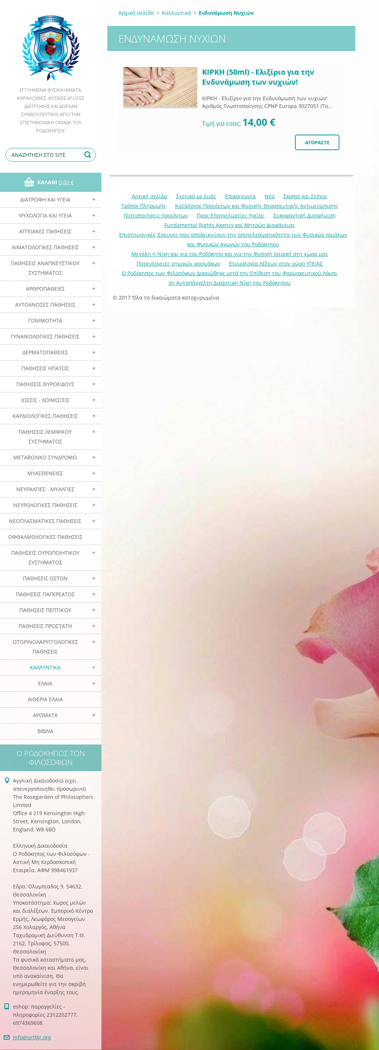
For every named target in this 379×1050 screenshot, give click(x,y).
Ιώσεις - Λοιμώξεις (45, 400)
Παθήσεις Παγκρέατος (45, 594)
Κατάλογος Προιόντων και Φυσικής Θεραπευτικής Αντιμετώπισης (256, 205)
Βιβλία (45, 731)
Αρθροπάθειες (45, 288)
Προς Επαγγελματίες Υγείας (231, 215)
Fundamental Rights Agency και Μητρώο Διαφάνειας (229, 225)
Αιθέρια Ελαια (45, 699)
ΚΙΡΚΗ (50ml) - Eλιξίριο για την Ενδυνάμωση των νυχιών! (258, 77)
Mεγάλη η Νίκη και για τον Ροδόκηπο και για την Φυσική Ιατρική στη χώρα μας (229, 253)
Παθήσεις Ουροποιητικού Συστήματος (45, 557)
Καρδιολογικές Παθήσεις (45, 415)
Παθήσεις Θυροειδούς (45, 384)
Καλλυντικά (45, 667)
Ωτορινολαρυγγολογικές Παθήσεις (45, 646)
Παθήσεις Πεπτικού (45, 610)
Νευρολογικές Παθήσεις (45, 505)
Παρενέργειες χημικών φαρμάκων (178, 263)
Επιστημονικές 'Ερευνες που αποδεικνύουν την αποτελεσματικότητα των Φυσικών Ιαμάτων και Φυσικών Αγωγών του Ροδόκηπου (233, 239)
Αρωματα (45, 715)
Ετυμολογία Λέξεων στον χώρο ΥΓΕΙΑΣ (276, 263)
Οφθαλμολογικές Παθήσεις (45, 536)
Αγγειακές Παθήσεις (45, 231)
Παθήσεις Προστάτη (45, 625)
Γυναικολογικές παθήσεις (45, 336)
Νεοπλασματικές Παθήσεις (45, 520)
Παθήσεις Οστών (45, 578)
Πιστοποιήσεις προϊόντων (156, 215)
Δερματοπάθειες (45, 352)
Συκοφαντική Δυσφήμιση (305, 215)
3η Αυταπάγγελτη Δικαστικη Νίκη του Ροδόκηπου (229, 282)
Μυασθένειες (45, 473)
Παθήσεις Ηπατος (45, 368)
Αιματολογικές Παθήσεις (45, 247)
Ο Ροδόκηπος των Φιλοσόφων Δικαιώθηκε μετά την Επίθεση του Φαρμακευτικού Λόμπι (229, 273)
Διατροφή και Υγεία (45, 199)
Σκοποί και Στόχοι (305, 196)
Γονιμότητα (45, 320)
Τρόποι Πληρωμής (143, 205)
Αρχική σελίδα (136, 12)
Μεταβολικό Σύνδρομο (45, 457)
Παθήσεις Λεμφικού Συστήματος (45, 436)
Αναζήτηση (89, 154)
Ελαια (45, 683)
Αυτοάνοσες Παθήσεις (45, 304)
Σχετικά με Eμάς (196, 196)
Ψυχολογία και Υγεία (45, 215)
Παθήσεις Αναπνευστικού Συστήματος (45, 268)
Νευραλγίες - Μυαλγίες (45, 489)
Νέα (270, 196)
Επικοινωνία (240, 196)
